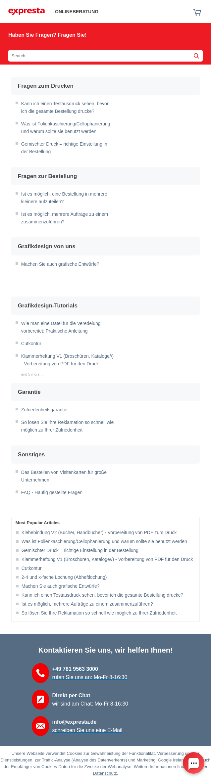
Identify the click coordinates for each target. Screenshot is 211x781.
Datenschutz (105, 773)
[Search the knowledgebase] (105, 56)
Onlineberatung (76, 11)
